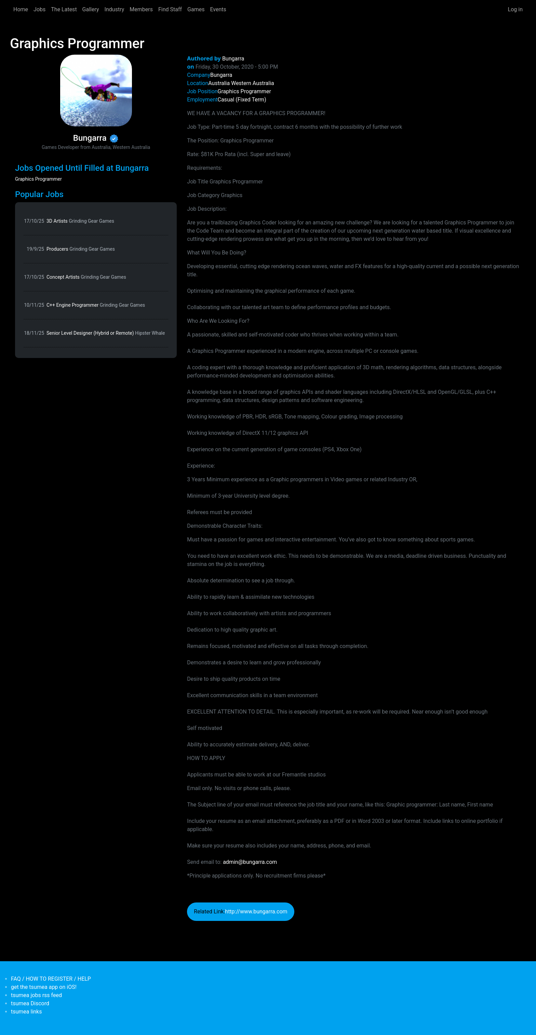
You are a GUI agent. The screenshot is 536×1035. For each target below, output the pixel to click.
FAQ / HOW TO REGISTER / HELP (51, 979)
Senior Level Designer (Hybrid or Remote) (105, 333)
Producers (80, 249)
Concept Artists (86, 277)
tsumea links (26, 1011)
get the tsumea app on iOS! (44, 987)
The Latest (64, 9)
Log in (515, 9)
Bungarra (233, 58)
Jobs (39, 9)
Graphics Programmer (38, 179)
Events (218, 9)
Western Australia (252, 83)
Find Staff (170, 9)
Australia (219, 83)
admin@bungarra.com (250, 862)
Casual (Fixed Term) (242, 99)
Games (195, 9)
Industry (114, 9)
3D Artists (80, 221)
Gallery (90, 9)
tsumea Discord (30, 1003)
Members (141, 9)
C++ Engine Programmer (95, 305)
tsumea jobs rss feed (36, 995)
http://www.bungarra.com (256, 911)
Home (20, 9)
